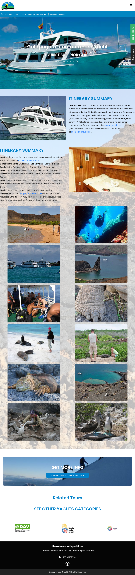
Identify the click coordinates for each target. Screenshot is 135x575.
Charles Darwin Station (28, 160)
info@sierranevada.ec (81, 132)
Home (56, 61)
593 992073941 (69, 557)
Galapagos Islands (112, 125)
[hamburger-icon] (131, 5)
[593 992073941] (60, 557)
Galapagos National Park (30, 193)
